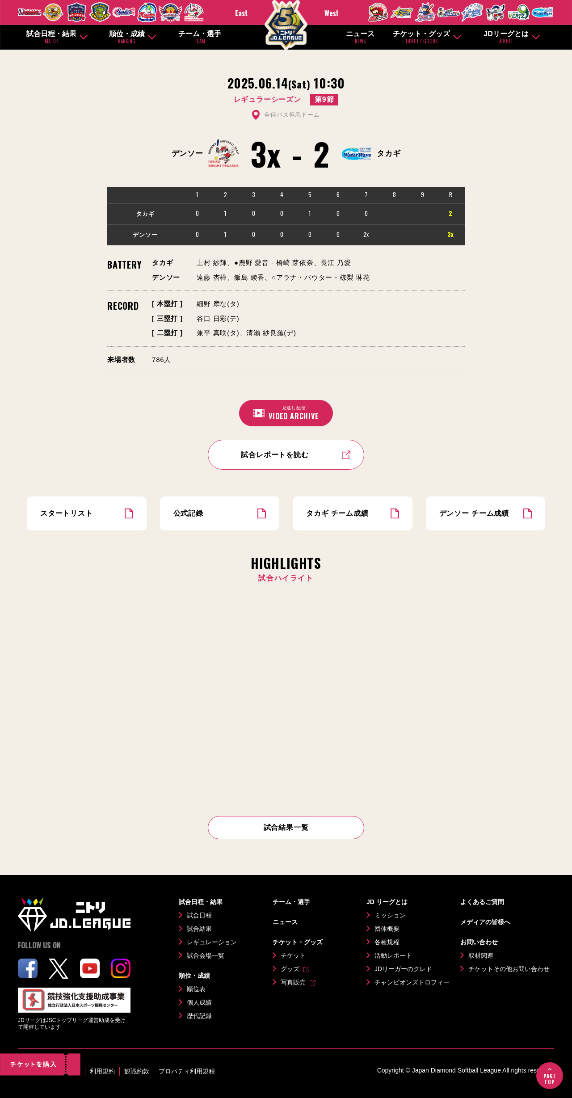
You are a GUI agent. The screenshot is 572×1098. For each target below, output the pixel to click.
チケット (293, 955)
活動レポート (393, 955)
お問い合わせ (479, 942)
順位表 (196, 989)
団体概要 (387, 928)
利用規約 (102, 1071)
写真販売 (293, 982)
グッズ (290, 968)
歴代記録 (199, 1015)
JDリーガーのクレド (403, 968)
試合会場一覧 (205, 955)
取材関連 (480, 955)
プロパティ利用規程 (187, 1071)
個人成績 (199, 1002)
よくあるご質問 (482, 901)
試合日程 (199, 915)
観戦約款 (136, 1071)
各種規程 (387, 942)
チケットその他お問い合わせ (509, 968)
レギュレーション (212, 942)
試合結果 (199, 928)
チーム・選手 (199, 37)
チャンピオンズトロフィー (412, 982)
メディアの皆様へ (485, 922)
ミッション (390, 915)
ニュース (360, 37)
